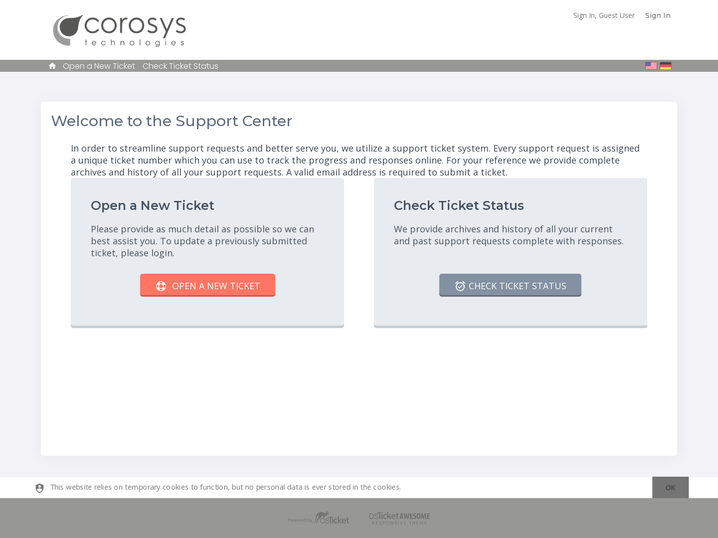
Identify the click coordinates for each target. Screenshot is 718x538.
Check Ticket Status (180, 66)
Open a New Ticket (99, 66)
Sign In (658, 15)
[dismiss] (665, 488)
